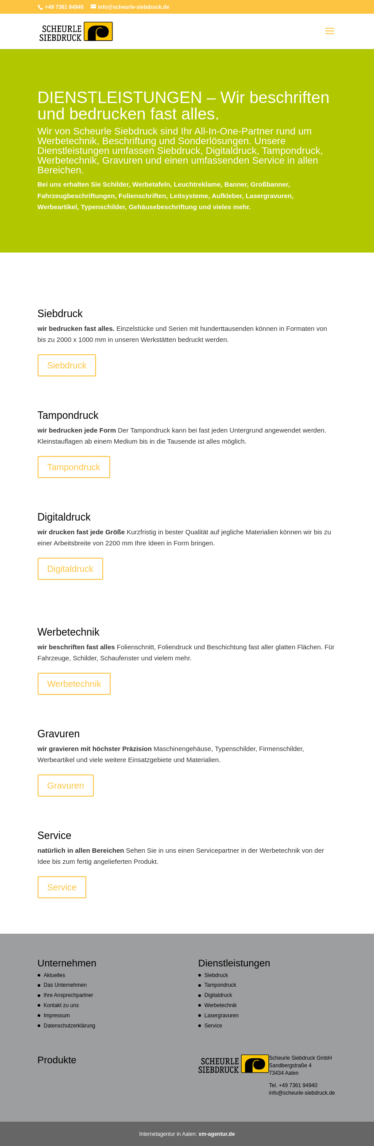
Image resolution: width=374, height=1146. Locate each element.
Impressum (57, 1015)
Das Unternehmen (65, 985)
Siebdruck (67, 365)
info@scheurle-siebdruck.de (302, 1092)
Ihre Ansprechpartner (68, 995)
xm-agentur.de (217, 1134)
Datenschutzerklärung (70, 1025)
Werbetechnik (74, 684)
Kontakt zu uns (61, 1005)
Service (62, 887)
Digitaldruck (70, 569)
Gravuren (65, 785)
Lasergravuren (221, 1015)
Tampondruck (73, 467)
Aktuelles (55, 975)
